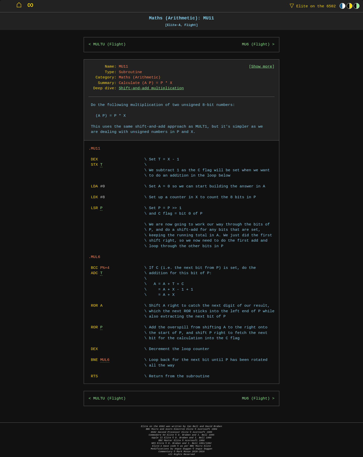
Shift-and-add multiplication (151, 88)
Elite (311, 6)
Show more (261, 66)
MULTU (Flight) (109, 44)
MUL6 (104, 360)
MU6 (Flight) (256, 44)
